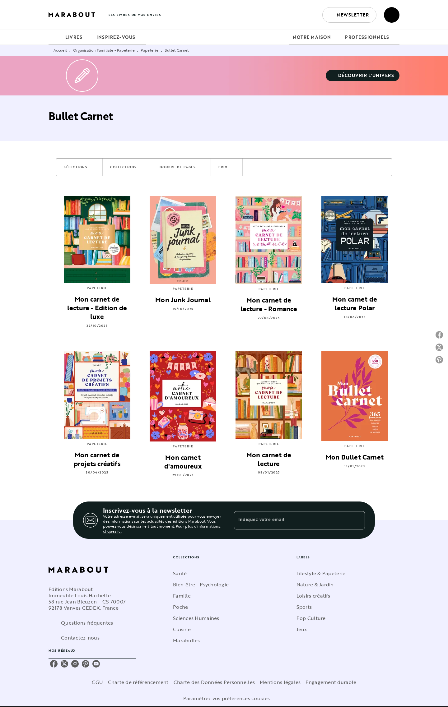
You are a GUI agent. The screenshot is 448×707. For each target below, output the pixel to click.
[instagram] (75, 663)
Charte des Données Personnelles (214, 682)
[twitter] (64, 663)
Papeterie (149, 50)
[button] (349, 15)
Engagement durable (331, 682)
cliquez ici (112, 531)
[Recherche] (391, 15)
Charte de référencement (138, 682)
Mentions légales (280, 682)
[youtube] (96, 663)
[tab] (55, 37)
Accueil (60, 50)
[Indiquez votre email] (291, 520)
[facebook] (54, 663)
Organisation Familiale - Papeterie (104, 50)
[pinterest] (85, 663)
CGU (97, 682)
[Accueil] (75, 15)
